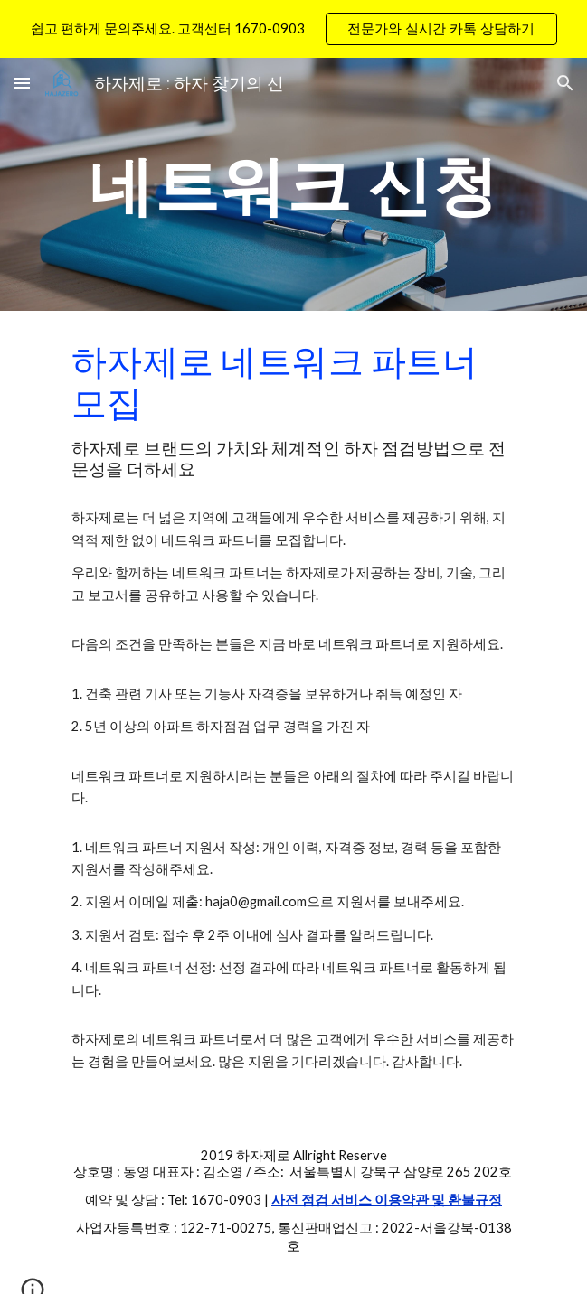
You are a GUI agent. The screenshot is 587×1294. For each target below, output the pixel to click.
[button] (21, 83)
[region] (293, 29)
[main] (293, 184)
